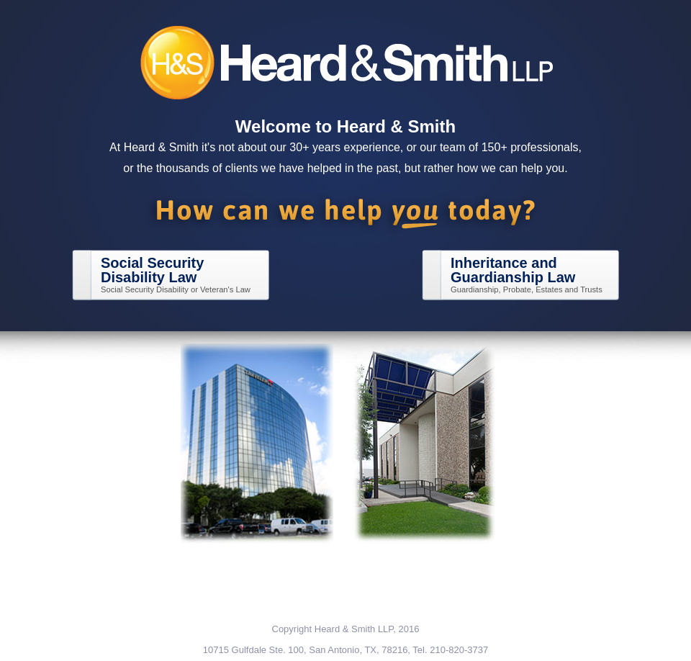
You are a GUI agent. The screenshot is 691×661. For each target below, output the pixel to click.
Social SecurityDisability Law (152, 270)
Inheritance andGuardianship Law (513, 270)
